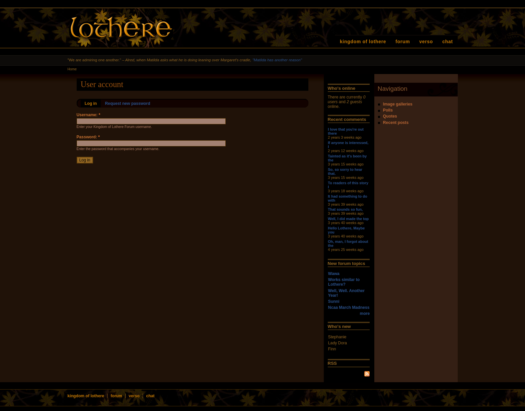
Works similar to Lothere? (344, 282)
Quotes (390, 116)
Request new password (127, 103)
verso (426, 41)
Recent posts (395, 122)
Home (72, 69)
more (365, 313)
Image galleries (397, 104)
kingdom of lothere (363, 41)
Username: (88, 115)
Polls (388, 110)
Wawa (334, 273)
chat (447, 41)
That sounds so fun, (345, 209)
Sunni (334, 301)
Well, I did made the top (348, 219)
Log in (91, 103)
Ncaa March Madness (349, 307)
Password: (88, 137)
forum (402, 41)
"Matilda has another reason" (277, 60)
